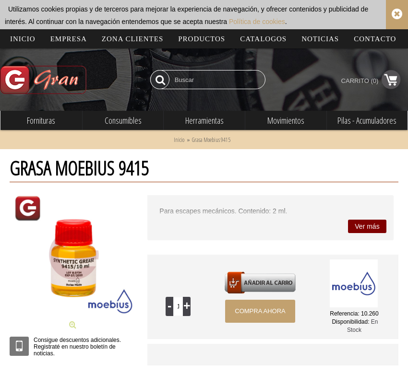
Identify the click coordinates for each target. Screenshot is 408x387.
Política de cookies (257, 21)
